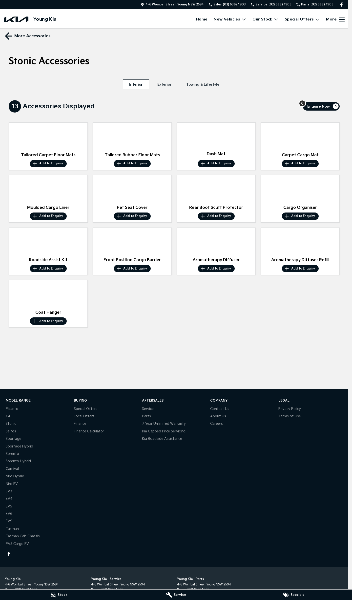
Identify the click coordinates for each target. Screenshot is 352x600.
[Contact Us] (172, 4)
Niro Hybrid (15, 476)
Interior (136, 84)
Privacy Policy (289, 409)
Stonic (11, 424)
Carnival (12, 469)
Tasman (12, 529)
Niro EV (12, 484)
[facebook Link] (341, 4)
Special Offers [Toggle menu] (302, 19)
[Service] (175, 595)
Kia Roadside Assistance (162, 439)
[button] (48, 136)
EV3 (9, 491)
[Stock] (58, 595)
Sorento (12, 454)
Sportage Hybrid (19, 446)
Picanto (12, 409)
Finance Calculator (89, 431)
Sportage (13, 439)
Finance (80, 424)
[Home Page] (16, 19)
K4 (8, 416)
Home (202, 19)
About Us (218, 416)
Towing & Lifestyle (202, 84)
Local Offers (84, 416)
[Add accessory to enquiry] (48, 163)
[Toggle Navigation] (335, 19)
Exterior (164, 84)
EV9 (9, 521)
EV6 (9, 514)
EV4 (9, 499)
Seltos (11, 431)
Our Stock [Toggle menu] (265, 19)
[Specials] (293, 595)
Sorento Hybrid (18, 461)
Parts (146, 416)
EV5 (9, 506)
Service (148, 409)
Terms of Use (289, 416)
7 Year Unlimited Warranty (164, 424)
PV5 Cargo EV (17, 544)
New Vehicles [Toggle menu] (230, 19)
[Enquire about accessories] (321, 106)
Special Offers (85, 409)
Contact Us (219, 409)
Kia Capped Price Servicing (164, 431)
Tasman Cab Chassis (23, 536)
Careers (216, 424)
